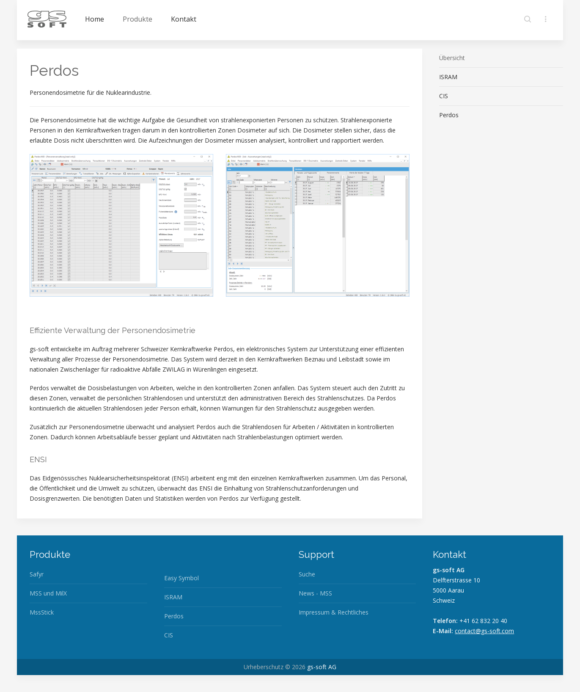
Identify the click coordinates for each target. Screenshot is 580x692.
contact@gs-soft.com (484, 631)
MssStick (42, 612)
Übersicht (452, 58)
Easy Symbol (181, 578)
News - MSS (315, 593)
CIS (443, 96)
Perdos (449, 115)
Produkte (137, 19)
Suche (307, 574)
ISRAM (448, 77)
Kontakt (183, 19)
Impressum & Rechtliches (333, 612)
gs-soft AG (321, 667)
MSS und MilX (48, 593)
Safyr (37, 574)
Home (94, 19)
